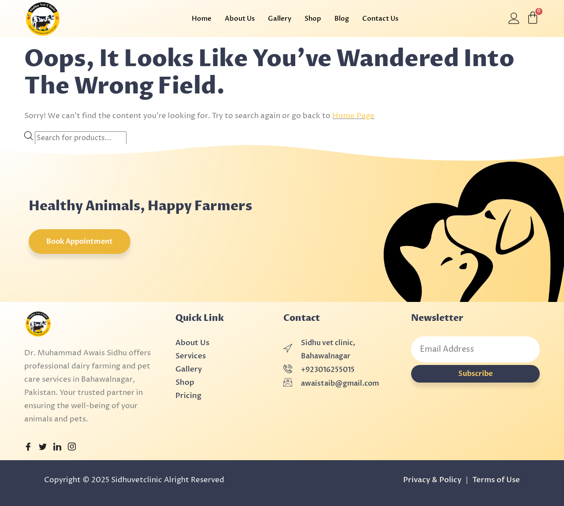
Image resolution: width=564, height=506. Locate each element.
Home (202, 18)
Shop (312, 18)
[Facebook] (28, 447)
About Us (240, 18)
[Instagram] (72, 447)
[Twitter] (43, 447)
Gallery (279, 18)
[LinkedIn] (57, 447)
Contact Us (380, 18)
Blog (341, 18)
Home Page (353, 116)
